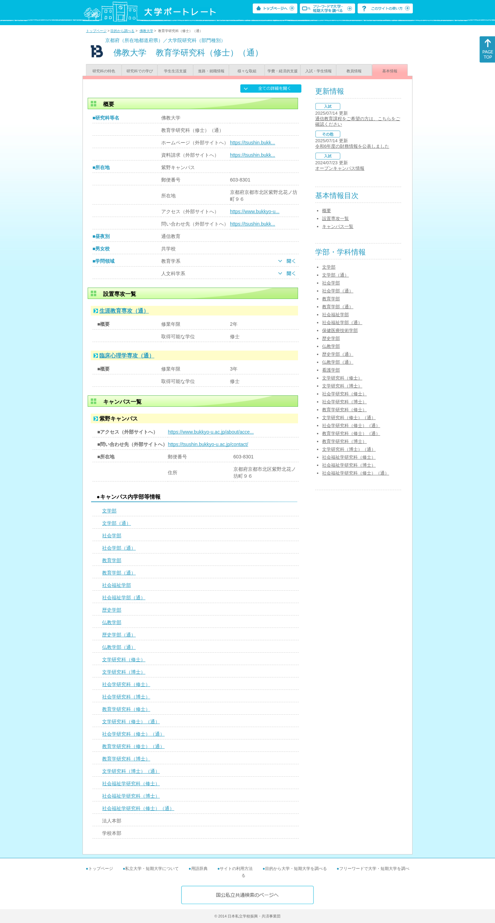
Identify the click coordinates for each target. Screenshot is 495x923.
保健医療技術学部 (340, 330)
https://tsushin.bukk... (252, 142)
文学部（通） (116, 523)
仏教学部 (111, 622)
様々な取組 (247, 71)
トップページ (96, 31)
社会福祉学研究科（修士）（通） (138, 808)
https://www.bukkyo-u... (254, 211)
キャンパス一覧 (337, 226)
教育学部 (111, 560)
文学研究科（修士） (123, 659)
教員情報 (354, 71)
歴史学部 (111, 610)
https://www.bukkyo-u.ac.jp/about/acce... (211, 432)
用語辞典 (199, 868)
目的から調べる (122, 31)
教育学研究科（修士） (126, 709)
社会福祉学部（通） (123, 597)
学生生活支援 (175, 71)
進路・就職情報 (211, 71)
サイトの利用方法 (236, 868)
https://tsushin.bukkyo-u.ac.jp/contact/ (208, 444)
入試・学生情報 (318, 71)
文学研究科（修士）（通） (131, 721)
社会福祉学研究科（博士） (131, 796)
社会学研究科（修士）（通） (133, 734)
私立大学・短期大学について (152, 868)
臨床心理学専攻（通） (126, 356)
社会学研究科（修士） (126, 684)
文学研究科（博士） (123, 672)
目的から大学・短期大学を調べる (296, 868)
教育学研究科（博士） (126, 758)
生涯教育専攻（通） (124, 311)
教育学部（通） (119, 572)
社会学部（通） (119, 548)
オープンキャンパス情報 (339, 168)
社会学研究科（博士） (126, 696)
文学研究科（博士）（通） (131, 771)
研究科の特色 (103, 71)
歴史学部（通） (119, 634)
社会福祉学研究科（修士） (131, 783)
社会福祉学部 (116, 585)
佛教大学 (146, 31)
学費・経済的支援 (282, 71)
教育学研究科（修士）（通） (133, 746)
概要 (326, 210)
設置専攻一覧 (335, 218)
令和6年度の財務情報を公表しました (352, 146)
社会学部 (111, 535)
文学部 (109, 511)
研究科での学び (139, 71)
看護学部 (331, 370)
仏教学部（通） (119, 647)
